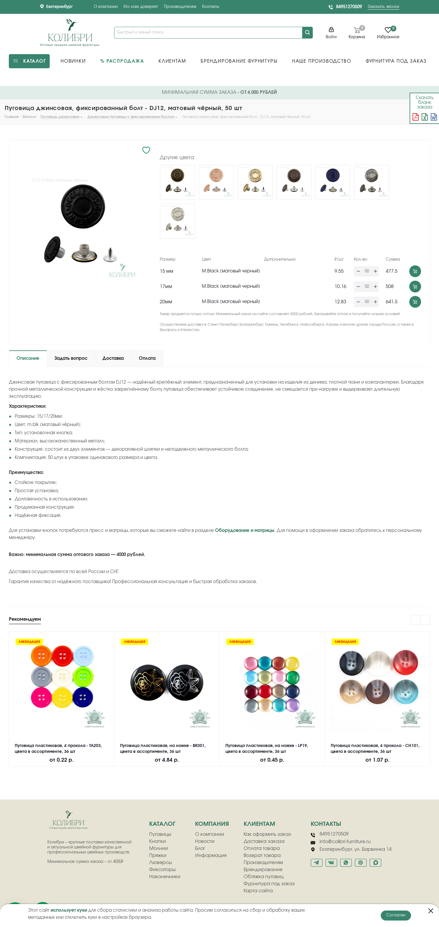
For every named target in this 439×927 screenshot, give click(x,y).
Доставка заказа (264, 841)
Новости (204, 841)
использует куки (69, 910)
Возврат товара (262, 855)
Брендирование (263, 869)
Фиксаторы (162, 869)
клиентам (259, 824)
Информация (211, 855)
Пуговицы (160, 834)
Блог (200, 848)
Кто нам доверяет (141, 7)
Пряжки (158, 855)
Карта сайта (258, 890)
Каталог (162, 824)
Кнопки (157, 841)
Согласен (395, 915)
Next (425, 620)
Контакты (210, 7)
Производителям (180, 7)
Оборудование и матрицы (244, 530)
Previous (416, 620)
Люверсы (160, 862)
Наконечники (164, 876)
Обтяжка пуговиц (264, 876)
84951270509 (349, 7)
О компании (106, 7)
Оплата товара (262, 848)
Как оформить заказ (267, 834)
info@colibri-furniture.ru (341, 842)
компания (212, 824)
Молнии (158, 848)
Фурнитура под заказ (269, 883)
